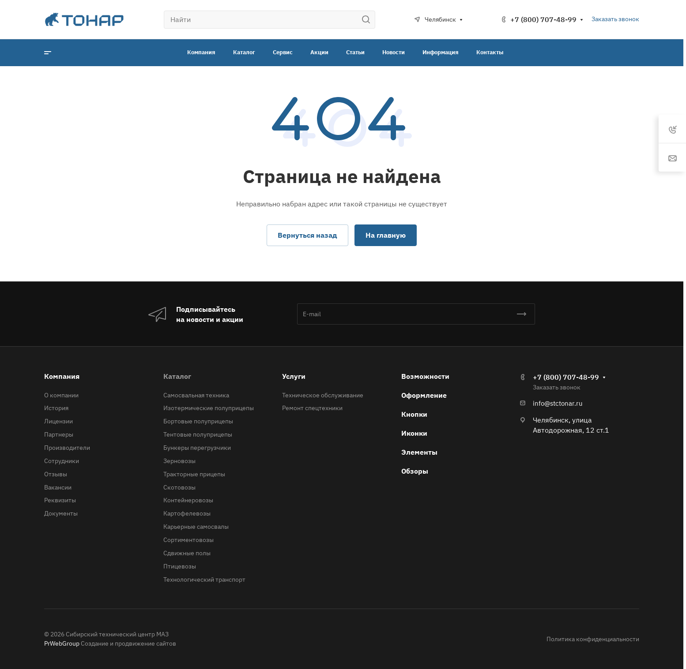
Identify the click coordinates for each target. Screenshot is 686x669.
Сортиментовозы (188, 540)
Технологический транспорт (204, 579)
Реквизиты (60, 500)
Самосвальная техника (196, 395)
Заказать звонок (615, 19)
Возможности (425, 376)
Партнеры (58, 434)
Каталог (177, 376)
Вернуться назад (307, 235)
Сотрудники (61, 461)
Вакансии (58, 487)
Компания (61, 376)
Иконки (414, 433)
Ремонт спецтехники (312, 408)
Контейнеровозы (188, 500)
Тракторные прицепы (194, 474)
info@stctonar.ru (558, 403)
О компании (61, 395)
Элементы (419, 452)
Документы (61, 513)
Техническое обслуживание (322, 395)
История (56, 408)
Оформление (424, 395)
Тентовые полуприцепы (197, 434)
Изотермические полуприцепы (208, 408)
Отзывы (55, 474)
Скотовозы (179, 487)
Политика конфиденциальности (593, 639)
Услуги (293, 376)
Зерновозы (179, 461)
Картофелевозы (187, 513)
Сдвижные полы (187, 553)
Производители (67, 448)
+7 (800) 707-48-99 (543, 19)
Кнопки (414, 414)
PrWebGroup (61, 643)
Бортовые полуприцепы (198, 421)
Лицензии (58, 421)
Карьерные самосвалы (196, 527)
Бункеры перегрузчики (197, 448)
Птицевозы (179, 566)
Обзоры (414, 471)
